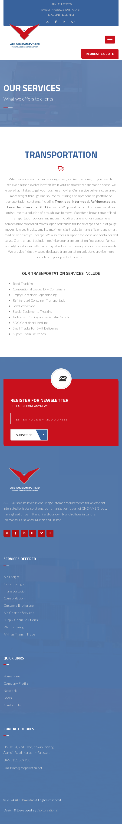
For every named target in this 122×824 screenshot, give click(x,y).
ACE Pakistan (25, 800)
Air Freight (12, 577)
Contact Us (12, 705)
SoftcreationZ (48, 810)
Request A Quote (100, 53)
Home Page (12, 676)
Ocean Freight (14, 584)
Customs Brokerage (19, 605)
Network (10, 691)
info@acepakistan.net (66, 9)
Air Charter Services (19, 613)
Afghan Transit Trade (19, 634)
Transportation (15, 591)
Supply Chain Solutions (21, 620)
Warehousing (14, 627)
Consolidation (14, 598)
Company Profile (16, 683)
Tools (8, 698)
